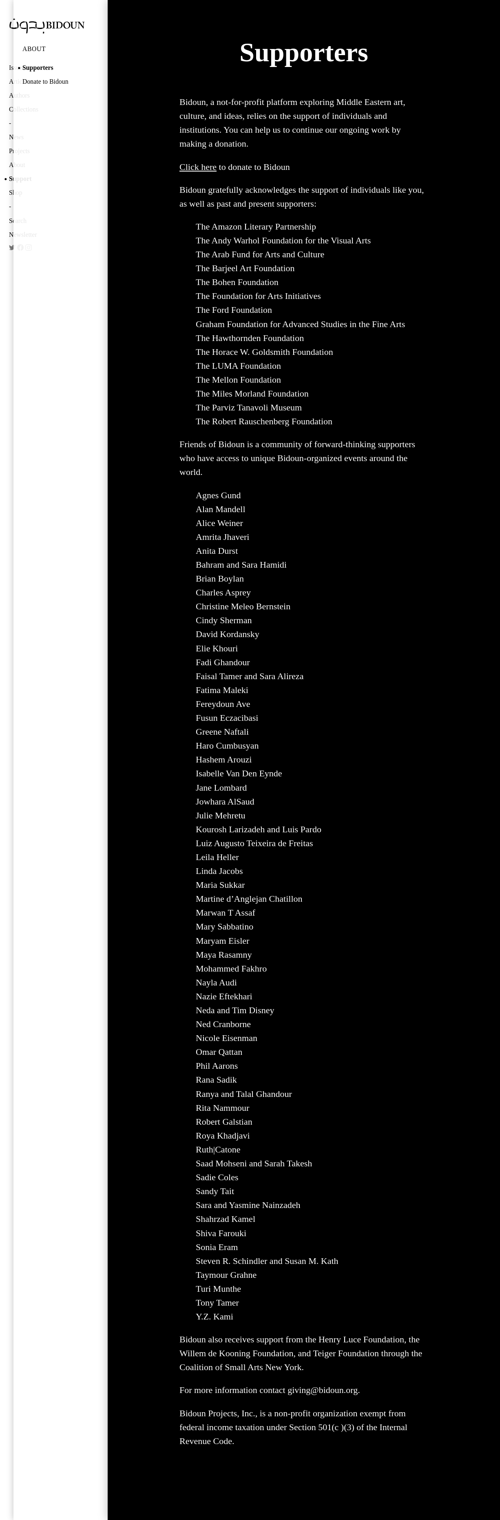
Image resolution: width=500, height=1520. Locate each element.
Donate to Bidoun (45, 81)
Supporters (37, 67)
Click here (198, 167)
